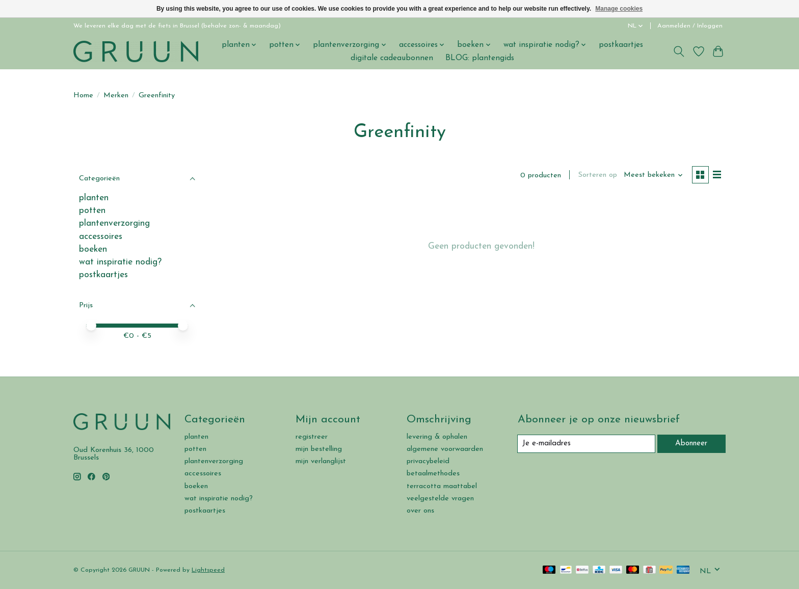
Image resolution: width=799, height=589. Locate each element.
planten (94, 198)
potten (92, 210)
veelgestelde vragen (440, 498)
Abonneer (691, 443)
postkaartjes (621, 45)
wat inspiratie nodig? (120, 262)
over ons (420, 511)
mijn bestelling (319, 449)
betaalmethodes (433, 473)
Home (83, 95)
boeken (93, 249)
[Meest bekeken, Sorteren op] (652, 175)
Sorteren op (596, 175)
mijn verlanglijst (321, 461)
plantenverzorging (114, 223)
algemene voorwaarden (445, 449)
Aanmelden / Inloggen (690, 26)
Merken (115, 95)
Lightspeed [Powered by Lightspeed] (208, 570)
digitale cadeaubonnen (392, 58)
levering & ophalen (437, 437)
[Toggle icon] (679, 51)
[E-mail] (586, 444)
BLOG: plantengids (479, 58)
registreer (312, 437)
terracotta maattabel (442, 486)
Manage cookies (619, 8)
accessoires (100, 236)
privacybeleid (428, 461)
